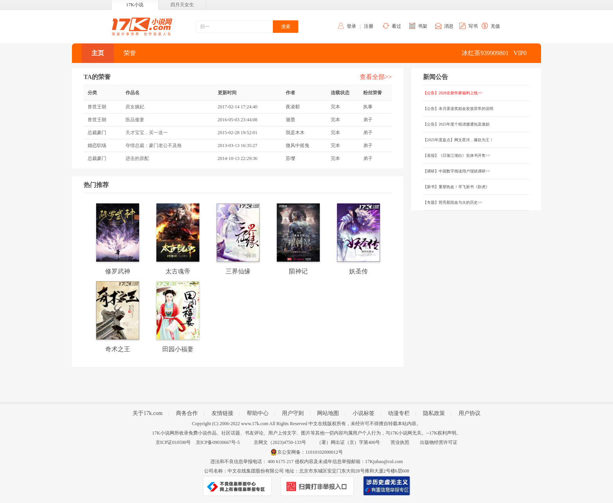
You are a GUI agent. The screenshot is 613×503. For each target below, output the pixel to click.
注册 (368, 26)
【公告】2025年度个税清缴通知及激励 (456, 124)
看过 (396, 26)
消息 (448, 26)
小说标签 (364, 413)
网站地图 (328, 413)
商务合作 (187, 413)
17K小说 (134, 4)
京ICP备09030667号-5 (218, 442)
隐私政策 (434, 413)
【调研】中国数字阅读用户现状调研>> (456, 171)
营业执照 (400, 442)
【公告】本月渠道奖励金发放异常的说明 (458, 108)
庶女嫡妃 (134, 107)
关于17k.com (148, 413)
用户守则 (293, 413)
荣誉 (130, 53)
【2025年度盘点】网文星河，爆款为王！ (458, 140)
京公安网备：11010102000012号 (310, 452)
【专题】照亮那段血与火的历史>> (452, 202)
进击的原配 (137, 158)
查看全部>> (376, 77)
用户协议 (469, 413)
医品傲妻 (134, 119)
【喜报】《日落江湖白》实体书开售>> (456, 155)
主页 (97, 53)
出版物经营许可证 (438, 442)
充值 (495, 26)
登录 (351, 26)
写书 (473, 26)
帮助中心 (258, 413)
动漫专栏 (399, 413)
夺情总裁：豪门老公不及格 (153, 145)
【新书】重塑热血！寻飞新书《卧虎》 (456, 187)
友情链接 (222, 413)
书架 (422, 26)
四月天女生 (182, 4)
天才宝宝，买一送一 (146, 132)
